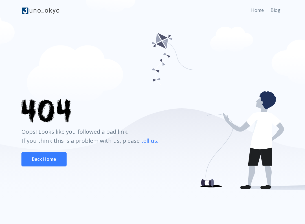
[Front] (40, 10)
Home (257, 10)
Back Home (44, 159)
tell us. (150, 140)
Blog (275, 10)
